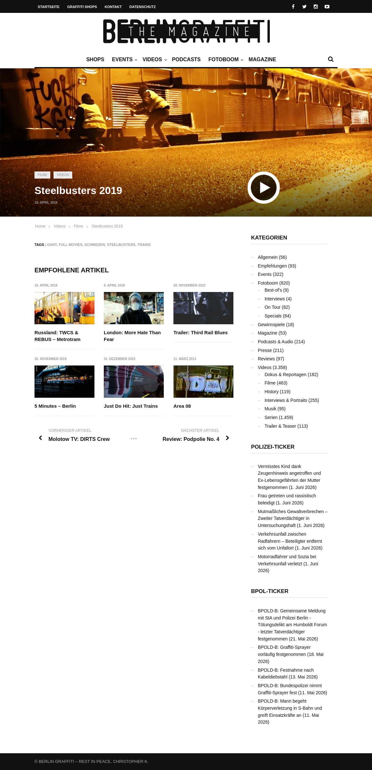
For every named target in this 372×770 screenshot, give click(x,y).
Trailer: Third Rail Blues (200, 332)
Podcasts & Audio (275, 341)
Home (40, 226)
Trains (144, 245)
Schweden (94, 245)
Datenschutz (143, 7)
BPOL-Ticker (270, 591)
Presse (265, 350)
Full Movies (71, 245)
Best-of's (273, 290)
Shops (95, 59)
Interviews (275, 298)
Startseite (49, 7)
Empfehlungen (272, 265)
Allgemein (268, 257)
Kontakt (113, 7)
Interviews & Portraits (286, 400)
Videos (153, 60)
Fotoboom (225, 60)
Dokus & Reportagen (286, 374)
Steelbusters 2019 (107, 226)
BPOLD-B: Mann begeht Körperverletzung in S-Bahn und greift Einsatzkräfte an (290, 707)
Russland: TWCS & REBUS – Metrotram (57, 336)
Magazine (262, 59)
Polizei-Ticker (273, 447)
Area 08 (182, 406)
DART (52, 245)
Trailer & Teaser (280, 426)
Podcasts (186, 59)
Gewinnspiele (271, 324)
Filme (42, 175)
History (272, 391)
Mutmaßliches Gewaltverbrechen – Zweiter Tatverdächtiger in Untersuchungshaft (293, 518)
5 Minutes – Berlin (55, 406)
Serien (271, 417)
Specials (273, 315)
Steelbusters (121, 245)
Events (124, 60)
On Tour (273, 307)
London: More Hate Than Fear (132, 336)
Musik (271, 408)
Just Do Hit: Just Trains (131, 406)
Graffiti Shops (82, 7)
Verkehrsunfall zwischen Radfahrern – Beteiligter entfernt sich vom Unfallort (290, 541)
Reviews (266, 358)
